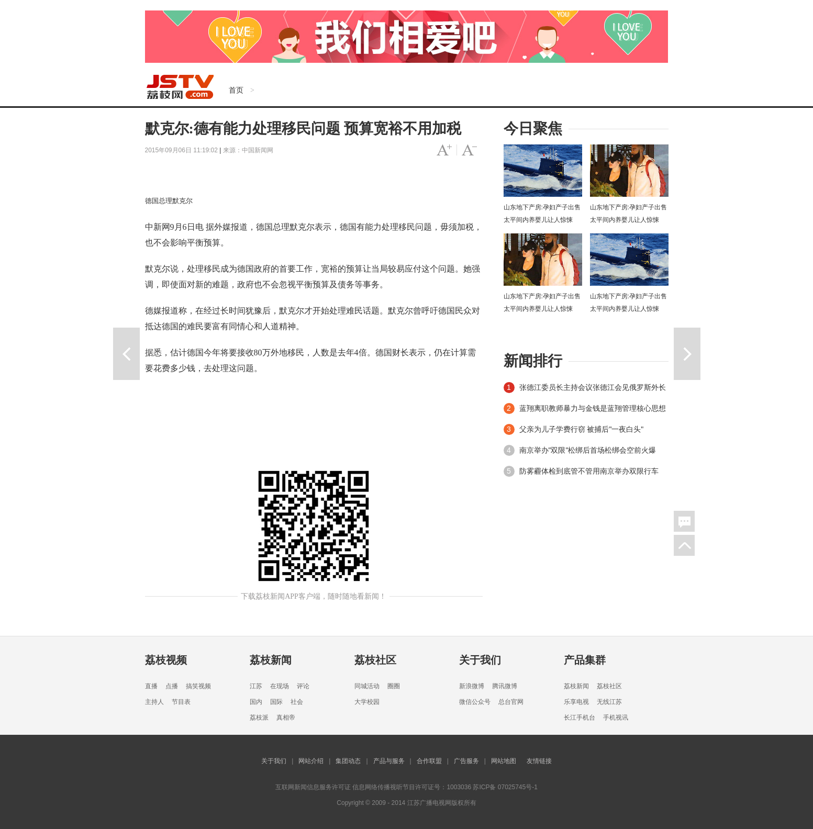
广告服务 (466, 761)
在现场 (279, 686)
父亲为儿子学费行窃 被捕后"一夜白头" (581, 429)
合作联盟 (429, 761)
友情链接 (539, 761)
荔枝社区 (375, 660)
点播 (171, 686)
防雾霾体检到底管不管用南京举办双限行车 (589, 471)
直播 (151, 686)
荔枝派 (259, 717)
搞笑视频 (198, 686)
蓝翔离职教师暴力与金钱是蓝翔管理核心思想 (592, 408)
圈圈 (393, 686)
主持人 (154, 701)
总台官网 (511, 701)
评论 (303, 686)
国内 (256, 701)
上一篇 (126, 354)
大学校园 (367, 701)
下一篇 (687, 354)
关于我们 (480, 660)
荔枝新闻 (271, 660)
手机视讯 (615, 717)
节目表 (181, 701)
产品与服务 (389, 761)
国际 (276, 701)
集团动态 (348, 761)
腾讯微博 (504, 686)
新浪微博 (471, 686)
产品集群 (585, 660)
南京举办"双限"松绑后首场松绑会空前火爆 (587, 450)
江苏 (256, 686)
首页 (236, 90)
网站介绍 (311, 761)
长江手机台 (579, 717)
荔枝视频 (166, 660)
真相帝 (285, 717)
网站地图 (503, 761)
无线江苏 (609, 701)
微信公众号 (475, 701)
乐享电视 (576, 701)
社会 (297, 701)
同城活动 (367, 686)
